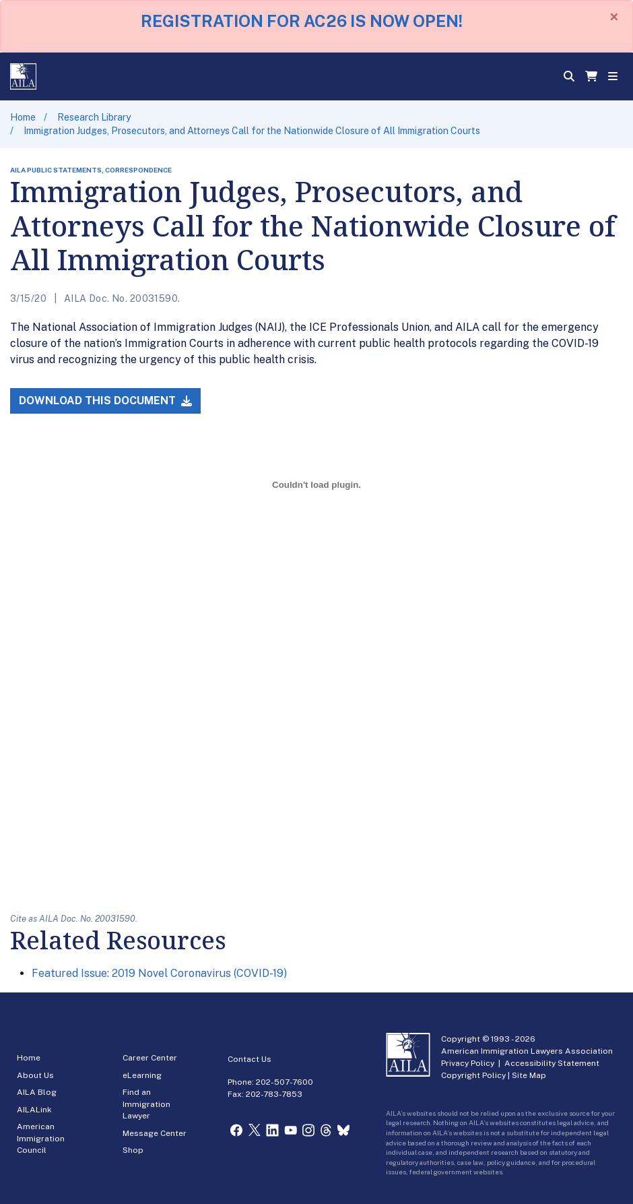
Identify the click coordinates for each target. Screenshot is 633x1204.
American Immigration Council (41, 1138)
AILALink (34, 1109)
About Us (35, 1075)
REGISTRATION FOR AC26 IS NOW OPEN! (302, 20)
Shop (133, 1150)
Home (23, 117)
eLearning (142, 1075)
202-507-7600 (284, 1082)
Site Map (529, 1075)
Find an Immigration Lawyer (146, 1103)
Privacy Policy (467, 1063)
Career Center (150, 1058)
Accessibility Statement (551, 1063)
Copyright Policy (473, 1075)
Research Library (94, 117)
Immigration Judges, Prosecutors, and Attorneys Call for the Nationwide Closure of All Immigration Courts (252, 130)
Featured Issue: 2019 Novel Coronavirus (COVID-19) (159, 973)
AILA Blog (37, 1092)
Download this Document (105, 400)
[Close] (614, 17)
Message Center (155, 1133)
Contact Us (249, 1059)
